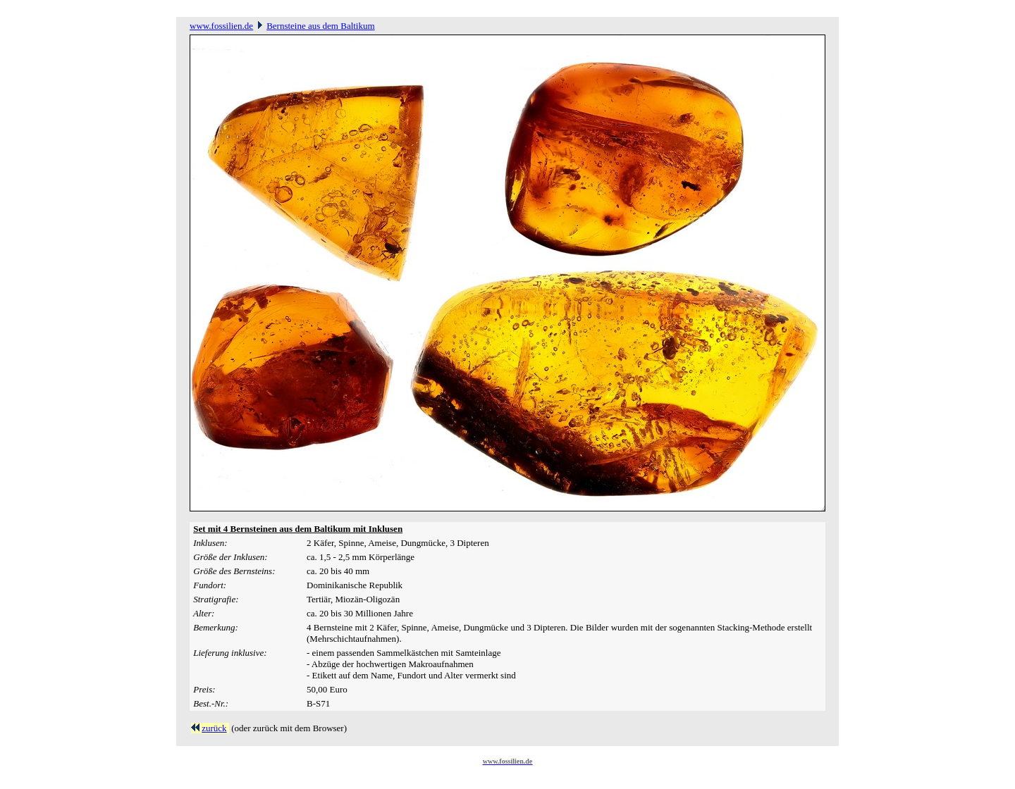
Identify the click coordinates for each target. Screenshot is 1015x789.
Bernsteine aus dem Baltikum (320, 25)
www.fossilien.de (221, 25)
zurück (214, 728)
